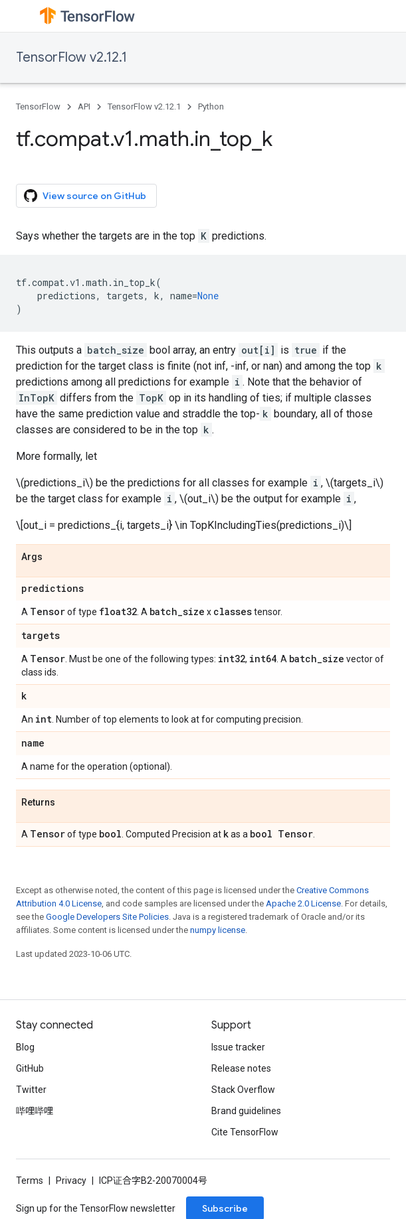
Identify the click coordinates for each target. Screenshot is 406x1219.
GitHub (30, 1068)
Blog (25, 1047)
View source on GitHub (85, 195)
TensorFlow (38, 106)
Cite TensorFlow (244, 1132)
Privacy (71, 1180)
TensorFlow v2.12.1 (71, 57)
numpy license (217, 930)
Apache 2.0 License (303, 903)
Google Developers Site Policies (107, 917)
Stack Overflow (243, 1089)
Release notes (241, 1068)
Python (211, 106)
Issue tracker (238, 1047)
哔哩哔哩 (34, 1111)
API (84, 106)
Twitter (31, 1089)
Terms (29, 1180)
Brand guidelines (246, 1111)
